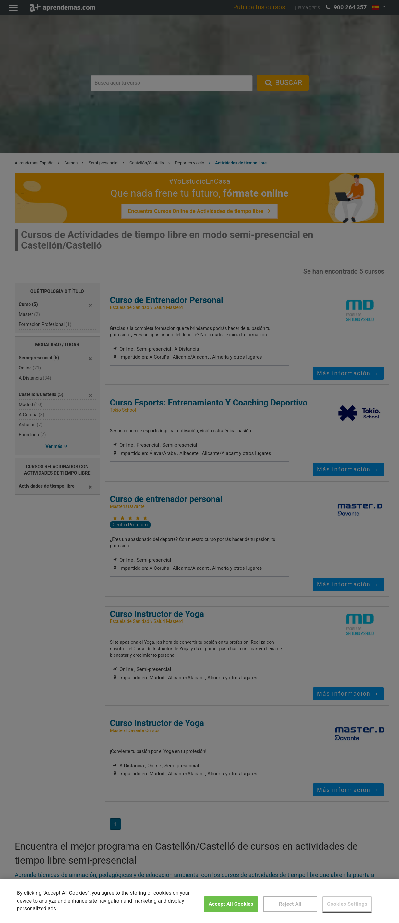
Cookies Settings (347, 904)
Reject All (290, 904)
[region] (199, 901)
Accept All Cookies (231, 904)
